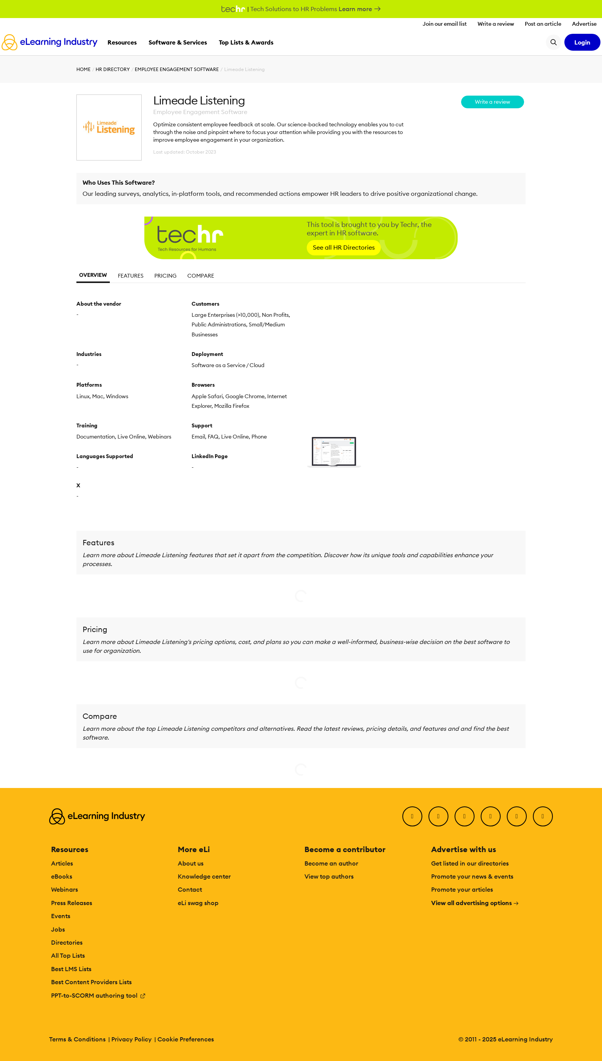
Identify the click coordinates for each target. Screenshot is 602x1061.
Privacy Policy (131, 1039)
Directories (67, 942)
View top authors (329, 876)
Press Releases (71, 903)
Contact (190, 889)
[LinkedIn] (465, 816)
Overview (93, 274)
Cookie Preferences (185, 1039)
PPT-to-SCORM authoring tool (98, 995)
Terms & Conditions (77, 1039)
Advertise (584, 23)
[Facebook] (412, 816)
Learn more (360, 9)
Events (60, 916)
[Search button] (553, 42)
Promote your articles (462, 889)
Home (83, 69)
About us (190, 863)
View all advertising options (475, 903)
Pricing (165, 275)
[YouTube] (491, 816)
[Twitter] (438, 816)
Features (131, 275)
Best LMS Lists (71, 969)
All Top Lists (68, 955)
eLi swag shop (198, 903)
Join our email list (445, 23)
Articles (62, 863)
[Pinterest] (517, 816)
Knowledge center (204, 876)
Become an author (331, 863)
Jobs (58, 929)
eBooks (61, 876)
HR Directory (113, 69)
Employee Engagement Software (177, 69)
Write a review (496, 23)
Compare (200, 275)
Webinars (64, 889)
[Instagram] (543, 816)
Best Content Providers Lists (91, 982)
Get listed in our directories (470, 863)
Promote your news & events (472, 876)
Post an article (543, 23)
